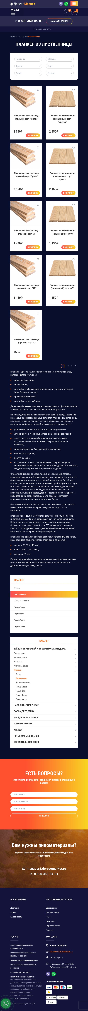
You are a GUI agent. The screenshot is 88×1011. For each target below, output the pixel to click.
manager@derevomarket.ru (44, 868)
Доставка (14, 908)
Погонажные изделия (45, 736)
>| (75, 366)
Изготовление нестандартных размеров (23, 966)
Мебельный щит (45, 723)
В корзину (33, 135)
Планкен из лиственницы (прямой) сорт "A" (26, 232)
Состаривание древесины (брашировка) (21, 946)
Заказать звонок (59, 21)
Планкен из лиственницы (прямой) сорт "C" (26, 341)
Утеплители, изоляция (45, 742)
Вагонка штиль (20, 657)
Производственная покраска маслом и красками (23, 954)
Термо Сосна (19, 607)
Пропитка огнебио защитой (22, 977)
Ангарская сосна (21, 601)
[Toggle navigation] (74, 3)
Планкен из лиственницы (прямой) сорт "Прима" (26, 175)
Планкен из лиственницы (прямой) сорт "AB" (26, 286)
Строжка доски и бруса (20, 972)
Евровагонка (19, 653)
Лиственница (20, 594)
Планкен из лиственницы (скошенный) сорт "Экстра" (62, 118)
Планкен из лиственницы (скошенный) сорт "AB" (62, 286)
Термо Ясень (19, 620)
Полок (49, 917)
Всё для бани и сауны (45, 717)
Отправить (44, 816)
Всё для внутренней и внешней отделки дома (45, 648)
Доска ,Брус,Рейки (45, 711)
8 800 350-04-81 (30, 21)
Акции (13, 912)
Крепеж (45, 729)
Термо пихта (19, 626)
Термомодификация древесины (24, 960)
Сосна (17, 588)
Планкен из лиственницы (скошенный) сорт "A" (62, 232)
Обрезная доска (53, 926)
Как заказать (16, 917)
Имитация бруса (21, 666)
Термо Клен (19, 614)
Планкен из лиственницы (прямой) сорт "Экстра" (26, 117)
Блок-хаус (18, 661)
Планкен (19, 580)
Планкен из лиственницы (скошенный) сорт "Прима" (62, 176)
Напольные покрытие (45, 705)
